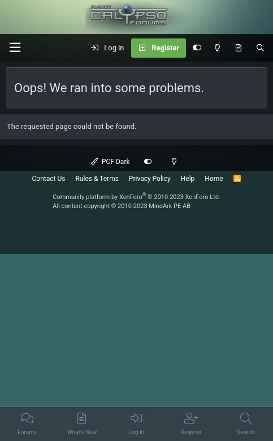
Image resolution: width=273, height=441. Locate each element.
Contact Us (49, 179)
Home (214, 179)
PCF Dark (110, 162)
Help (188, 179)
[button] (14, 48)
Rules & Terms (96, 179)
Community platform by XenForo (136, 197)
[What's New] (238, 48)
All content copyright (121, 206)
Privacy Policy (150, 179)
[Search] (260, 48)
